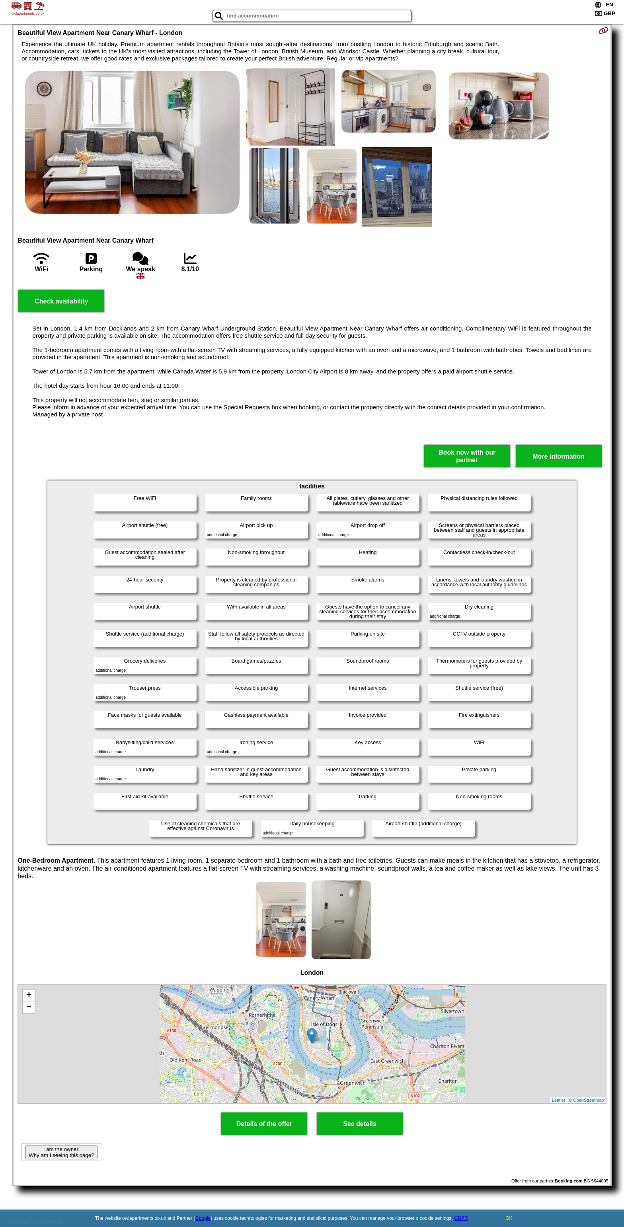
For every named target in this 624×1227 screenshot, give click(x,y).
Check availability (61, 301)
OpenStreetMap (588, 1100)
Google (203, 1218)
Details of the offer (264, 1123)
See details (359, 1123)
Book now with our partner (467, 456)
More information (558, 456)
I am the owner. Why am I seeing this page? (61, 1152)
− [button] (28, 1007)
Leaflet (558, 1100)
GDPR (461, 1218)
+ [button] (28, 995)
